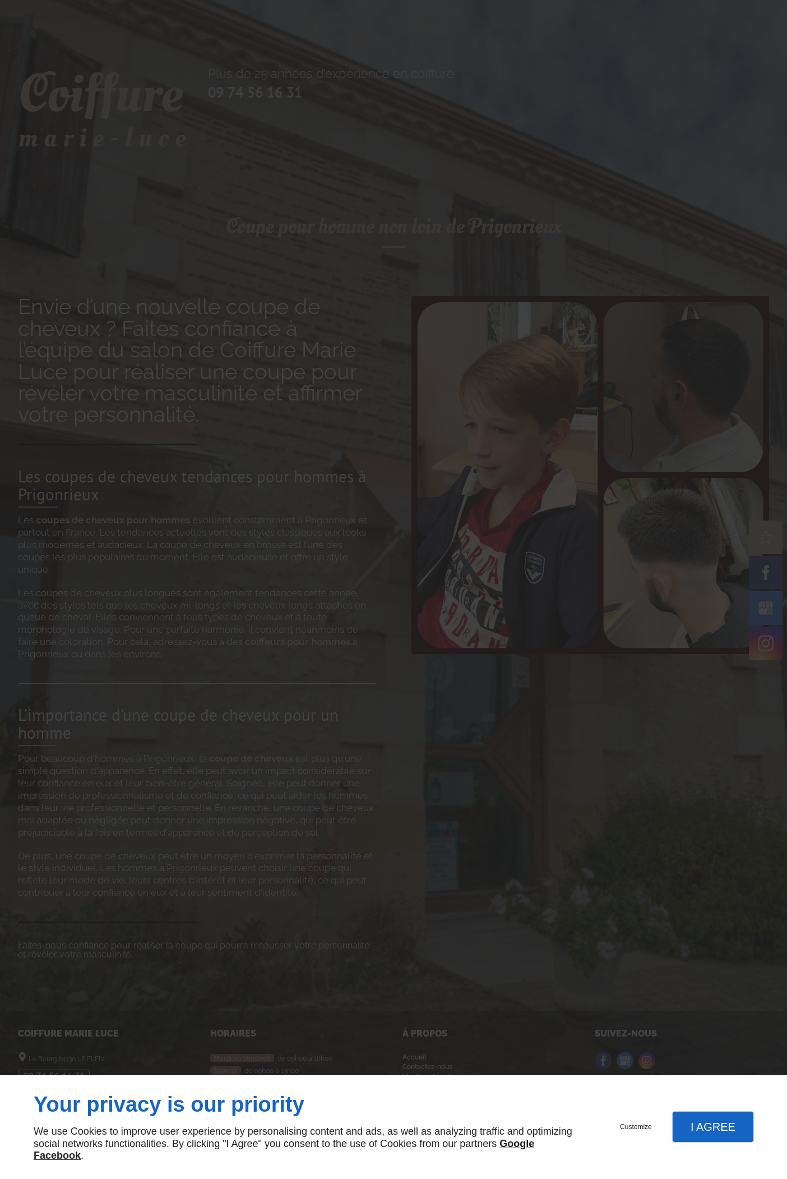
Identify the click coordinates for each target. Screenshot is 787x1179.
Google (516, 1143)
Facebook (57, 1155)
